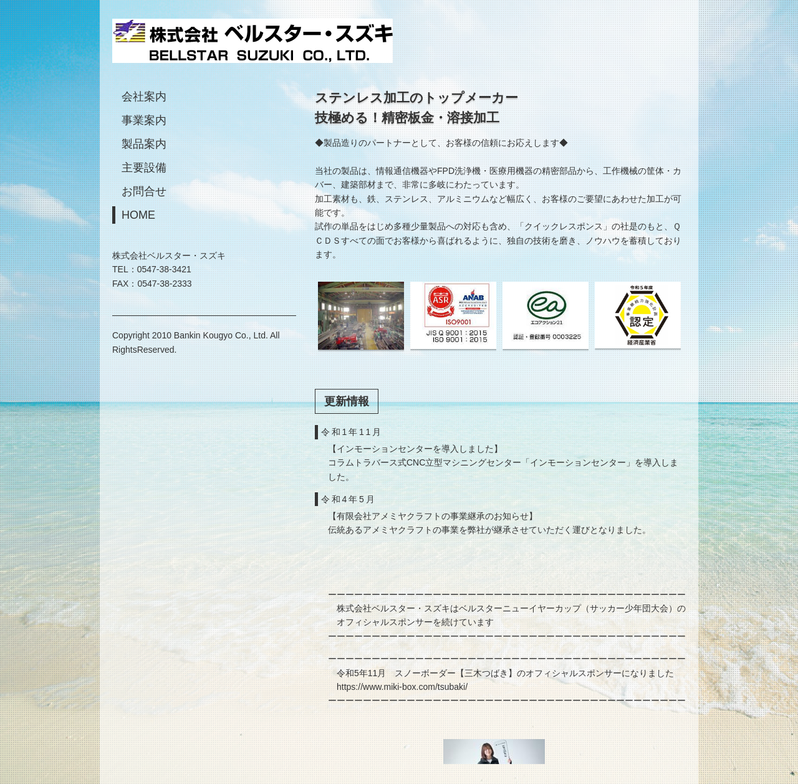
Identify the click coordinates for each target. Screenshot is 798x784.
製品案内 (144, 144)
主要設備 (144, 167)
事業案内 (144, 120)
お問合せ (144, 191)
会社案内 (144, 96)
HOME (138, 215)
